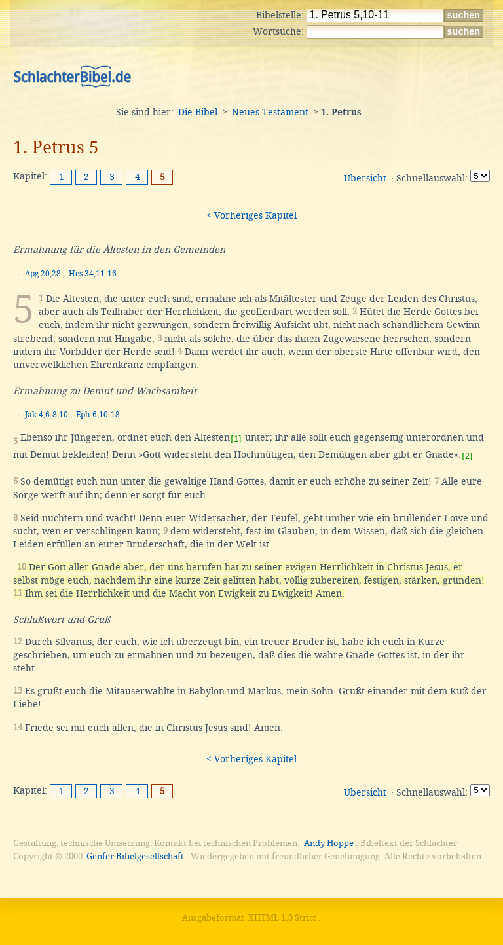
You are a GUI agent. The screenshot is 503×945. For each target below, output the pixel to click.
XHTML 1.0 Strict (282, 918)
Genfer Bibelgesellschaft (135, 856)
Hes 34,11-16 (93, 273)
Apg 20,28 (43, 273)
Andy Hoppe (329, 843)
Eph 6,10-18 (98, 414)
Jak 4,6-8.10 (46, 414)
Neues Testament (270, 112)
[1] (236, 439)
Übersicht (365, 178)
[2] (467, 456)
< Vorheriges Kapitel (251, 215)
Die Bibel (197, 112)
